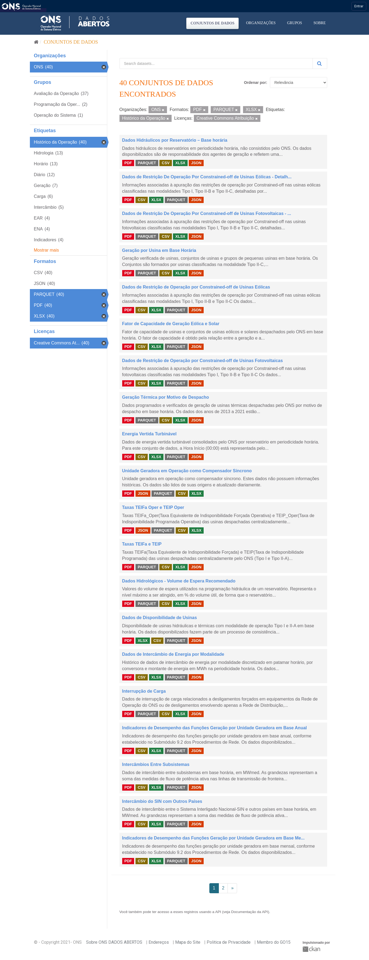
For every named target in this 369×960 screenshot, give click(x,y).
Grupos (294, 23)
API (218, 912)
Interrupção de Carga (144, 691)
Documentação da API (249, 912)
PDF (128, 163)
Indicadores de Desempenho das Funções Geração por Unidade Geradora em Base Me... (213, 838)
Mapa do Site (187, 942)
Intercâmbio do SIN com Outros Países (162, 801)
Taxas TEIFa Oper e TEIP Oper (153, 507)
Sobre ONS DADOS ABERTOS (114, 942)
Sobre (319, 23)
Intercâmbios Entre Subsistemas (156, 764)
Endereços (159, 942)
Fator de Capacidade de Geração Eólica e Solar (170, 323)
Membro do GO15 (274, 942)
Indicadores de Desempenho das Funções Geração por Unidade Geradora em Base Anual (214, 727)
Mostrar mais (46, 250)
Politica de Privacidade (229, 942)
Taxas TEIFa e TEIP (142, 544)
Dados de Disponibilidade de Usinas (159, 617)
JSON (196, 163)
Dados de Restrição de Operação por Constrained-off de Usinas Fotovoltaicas (202, 360)
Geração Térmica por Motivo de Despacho (165, 397)
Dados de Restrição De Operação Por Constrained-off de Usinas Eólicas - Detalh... (207, 177)
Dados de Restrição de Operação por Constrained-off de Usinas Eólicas (196, 287)
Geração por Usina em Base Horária (159, 250)
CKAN (312, 949)
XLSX (180, 163)
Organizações (261, 23)
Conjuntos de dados (213, 23)
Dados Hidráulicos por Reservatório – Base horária (175, 140)
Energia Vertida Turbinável (149, 434)
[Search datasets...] (216, 63)
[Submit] (320, 63)
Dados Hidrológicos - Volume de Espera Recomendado (179, 581)
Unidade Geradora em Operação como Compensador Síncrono (187, 470)
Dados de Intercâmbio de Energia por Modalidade (173, 654)
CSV (166, 163)
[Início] (36, 42)
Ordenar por (255, 82)
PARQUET (147, 163)
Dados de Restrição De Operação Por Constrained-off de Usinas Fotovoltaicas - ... (206, 213)
